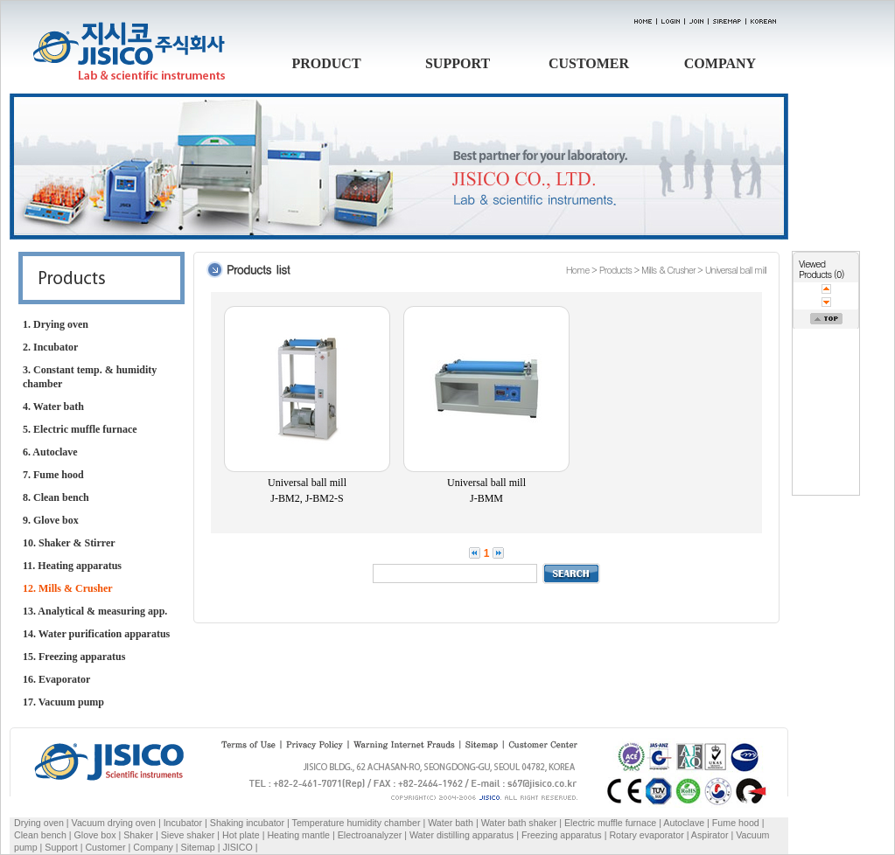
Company (153, 847)
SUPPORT (457, 63)
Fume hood (735, 822)
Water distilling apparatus (461, 835)
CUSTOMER (589, 63)
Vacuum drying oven (115, 822)
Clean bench (40, 835)
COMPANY (720, 63)
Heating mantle (298, 835)
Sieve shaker (188, 835)
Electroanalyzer (370, 835)
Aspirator (710, 835)
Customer (105, 847)
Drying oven (39, 822)
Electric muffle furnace (610, 822)
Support (61, 847)
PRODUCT (325, 63)
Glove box (95, 835)
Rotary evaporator (646, 835)
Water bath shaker (519, 822)
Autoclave (683, 822)
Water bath (450, 822)
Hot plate (241, 835)
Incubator (183, 822)
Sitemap (198, 847)
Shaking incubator (247, 822)
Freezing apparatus (561, 835)
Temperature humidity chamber (356, 822)
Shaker (138, 835)
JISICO (237, 847)
